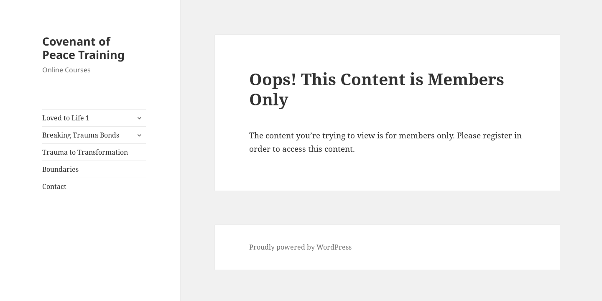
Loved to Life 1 (65, 117)
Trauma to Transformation (85, 152)
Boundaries (60, 169)
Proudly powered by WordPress (300, 247)
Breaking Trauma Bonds (80, 135)
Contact (54, 186)
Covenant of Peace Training (83, 47)
